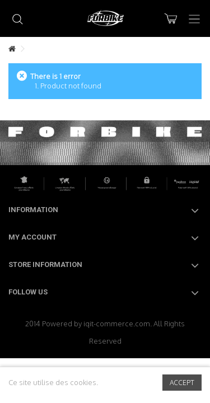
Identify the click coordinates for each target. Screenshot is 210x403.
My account (32, 237)
